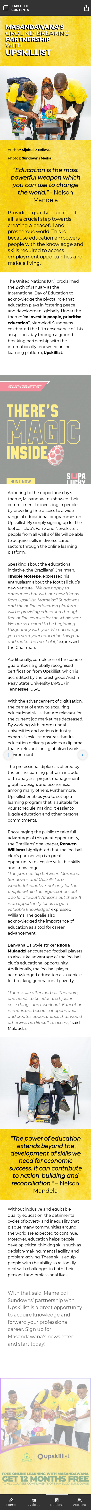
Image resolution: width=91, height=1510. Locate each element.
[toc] (16, 8)
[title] (87, 8)
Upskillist (53, 352)
